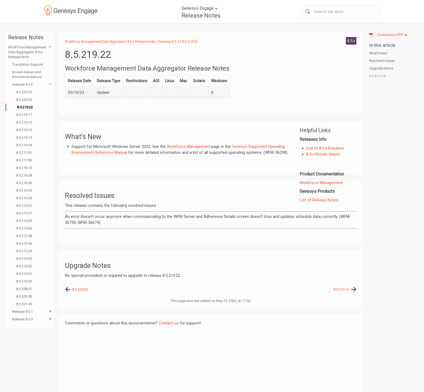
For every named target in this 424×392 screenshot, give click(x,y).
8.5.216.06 (24, 183)
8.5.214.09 (24, 221)
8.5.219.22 (25, 107)
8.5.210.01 (24, 274)
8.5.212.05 (24, 251)
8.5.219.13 (24, 130)
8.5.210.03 (24, 259)
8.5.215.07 (24, 213)
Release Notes (200, 15)
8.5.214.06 (24, 228)
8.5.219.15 (24, 122)
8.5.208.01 (24, 289)
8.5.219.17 (24, 115)
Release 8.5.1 (22, 312)
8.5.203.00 (24, 296)
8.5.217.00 (24, 160)
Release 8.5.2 (22, 84)
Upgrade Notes (381, 68)
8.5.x (351, 40)
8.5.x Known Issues (323, 154)
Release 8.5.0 (22, 319)
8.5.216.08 (24, 175)
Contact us (168, 323)
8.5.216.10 (24, 168)
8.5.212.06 (24, 243)
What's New (378, 53)
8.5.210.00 (24, 281)
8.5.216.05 (24, 190)
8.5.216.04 (24, 198)
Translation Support (27, 64)
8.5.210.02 (24, 266)
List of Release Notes (319, 200)
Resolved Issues (382, 61)
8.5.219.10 (24, 137)
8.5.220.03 (24, 100)
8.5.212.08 (24, 236)
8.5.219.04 (24, 145)
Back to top (377, 76)
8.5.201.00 (24, 304)
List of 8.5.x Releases (325, 148)
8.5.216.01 (24, 206)
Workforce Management (321, 182)
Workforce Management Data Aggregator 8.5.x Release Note (27, 52)
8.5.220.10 (24, 92)
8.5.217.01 (24, 153)
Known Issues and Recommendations (27, 74)
